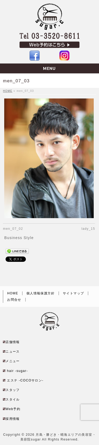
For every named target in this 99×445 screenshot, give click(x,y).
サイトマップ (73, 286)
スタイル (13, 392)
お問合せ (14, 292)
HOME (12, 286)
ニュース (13, 344)
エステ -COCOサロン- (25, 373)
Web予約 (13, 402)
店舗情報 (13, 335)
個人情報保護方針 (40, 286)
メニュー (13, 354)
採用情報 (13, 411)
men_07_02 (13, 229)
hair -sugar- (17, 364)
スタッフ (13, 383)
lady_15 (88, 229)
